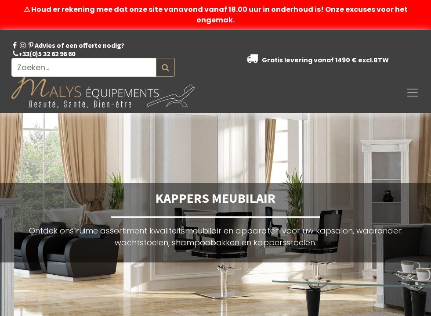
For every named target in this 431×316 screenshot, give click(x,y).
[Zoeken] (165, 67)
